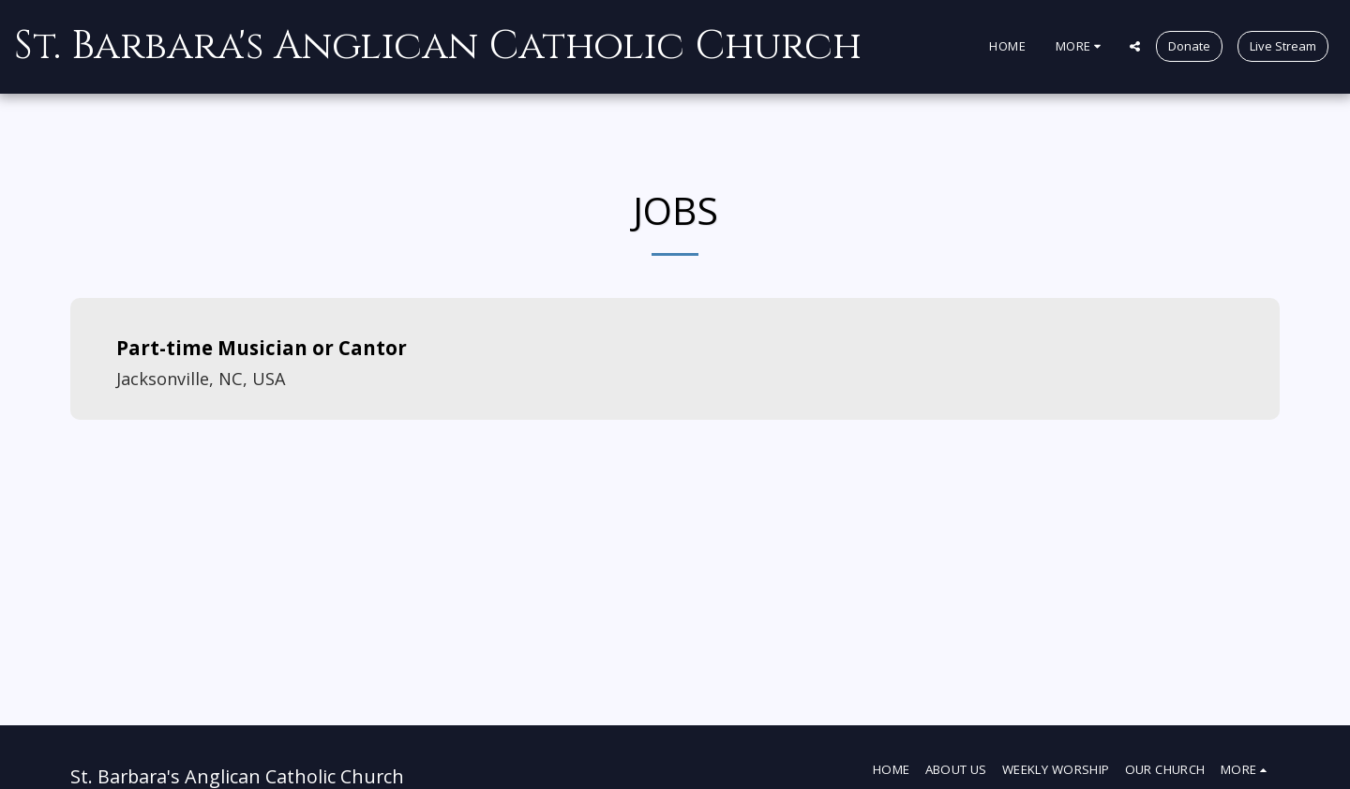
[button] (1135, 46)
